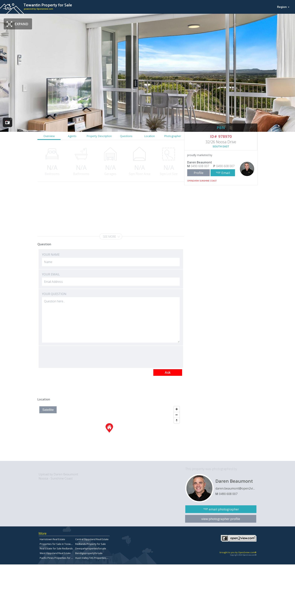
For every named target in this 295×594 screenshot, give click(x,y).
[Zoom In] (176, 409)
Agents (72, 136)
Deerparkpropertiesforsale (90, 548)
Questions (126, 136)
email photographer (224, 509)
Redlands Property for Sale (90, 544)
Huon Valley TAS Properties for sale (95, 558)
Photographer (172, 136)
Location (149, 136)
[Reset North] (176, 420)
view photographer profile (220, 519)
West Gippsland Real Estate (55, 553)
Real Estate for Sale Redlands (56, 548)
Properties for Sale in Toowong (57, 544)
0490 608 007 (200, 166)
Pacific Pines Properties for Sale (58, 558)
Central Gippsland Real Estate (92, 539)
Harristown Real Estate (52, 539)
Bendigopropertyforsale (89, 553)
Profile (198, 173)
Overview (49, 136)
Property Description (99, 136)
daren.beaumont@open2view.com (235, 488)
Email (225, 173)
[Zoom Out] (176, 415)
